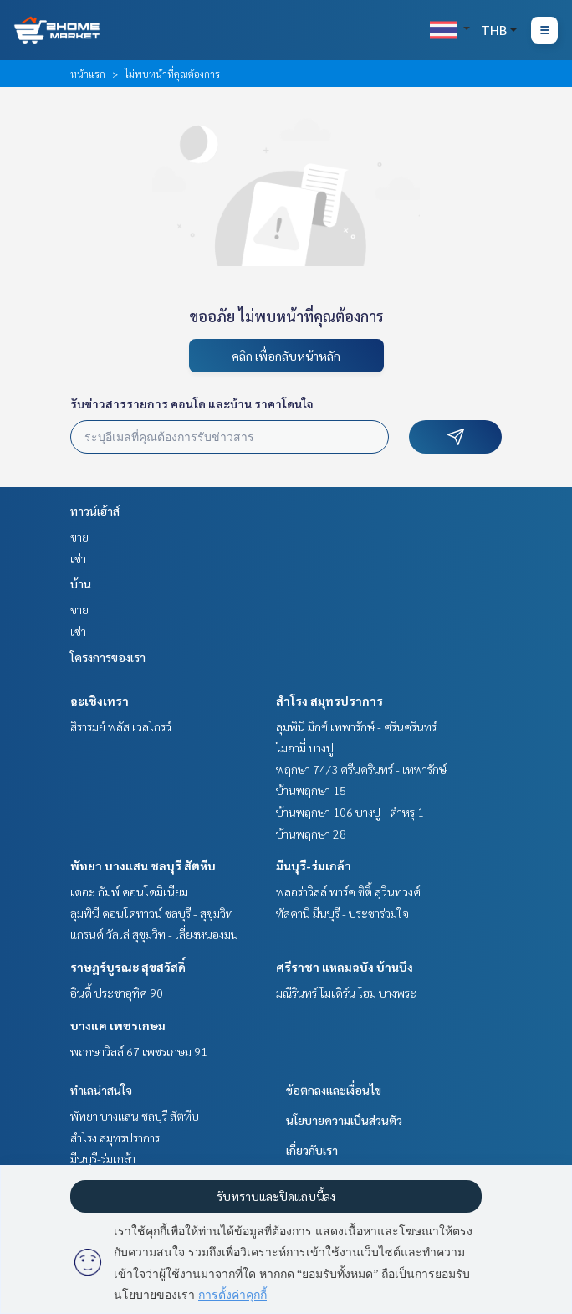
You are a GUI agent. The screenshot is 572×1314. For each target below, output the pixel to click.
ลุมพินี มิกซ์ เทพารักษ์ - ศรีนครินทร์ (356, 726)
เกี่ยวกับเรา (312, 1149)
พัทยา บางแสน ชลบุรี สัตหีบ (143, 865)
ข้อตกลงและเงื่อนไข (333, 1089)
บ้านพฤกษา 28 (311, 833)
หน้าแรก (87, 73)
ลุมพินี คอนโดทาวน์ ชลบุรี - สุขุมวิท (151, 913)
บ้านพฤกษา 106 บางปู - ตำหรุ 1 (350, 811)
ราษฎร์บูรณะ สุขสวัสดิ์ (128, 966)
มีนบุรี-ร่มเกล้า (313, 865)
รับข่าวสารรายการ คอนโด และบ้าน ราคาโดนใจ (192, 403)
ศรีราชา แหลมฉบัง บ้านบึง (344, 966)
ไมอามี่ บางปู (305, 747)
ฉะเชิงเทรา (99, 700)
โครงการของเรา (108, 657)
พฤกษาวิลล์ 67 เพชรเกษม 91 (138, 1051)
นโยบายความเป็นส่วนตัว (344, 1119)
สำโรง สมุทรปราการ (329, 700)
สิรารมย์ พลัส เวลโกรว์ (120, 726)
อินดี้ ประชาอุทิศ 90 (116, 992)
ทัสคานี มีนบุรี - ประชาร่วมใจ (342, 913)
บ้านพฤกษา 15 (311, 790)
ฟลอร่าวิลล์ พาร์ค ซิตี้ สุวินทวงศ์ (348, 891)
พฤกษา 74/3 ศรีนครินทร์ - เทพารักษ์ (361, 769)
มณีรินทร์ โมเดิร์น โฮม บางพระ (346, 992)
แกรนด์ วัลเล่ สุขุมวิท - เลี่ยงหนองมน (154, 934)
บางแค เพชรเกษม (118, 1025)
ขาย (79, 536)
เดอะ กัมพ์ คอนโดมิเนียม (129, 891)
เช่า (78, 558)
